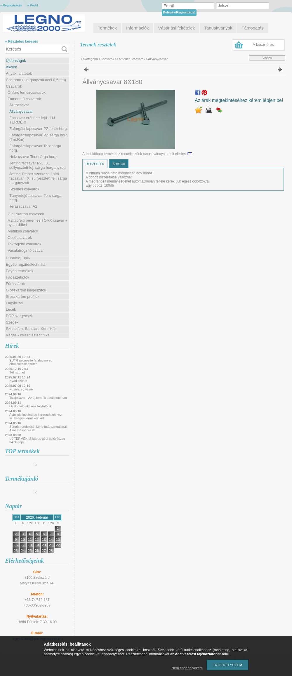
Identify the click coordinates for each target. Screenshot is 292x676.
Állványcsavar (21, 111)
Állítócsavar (19, 105)
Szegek (12, 322)
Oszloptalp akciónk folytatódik (30, 406)
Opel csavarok (20, 237)
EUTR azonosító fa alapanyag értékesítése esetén (30, 362)
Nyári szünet (18, 381)
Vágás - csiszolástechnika (28, 335)
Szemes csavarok (24, 189)
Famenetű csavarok (24, 99)
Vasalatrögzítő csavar (26, 250)
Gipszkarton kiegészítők (26, 290)
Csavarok (14, 86)
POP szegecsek (19, 316)
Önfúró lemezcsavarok (27, 92)
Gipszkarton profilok (22, 296)
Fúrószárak (15, 283)
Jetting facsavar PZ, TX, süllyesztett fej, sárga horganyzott (37, 165)
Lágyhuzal (14, 303)
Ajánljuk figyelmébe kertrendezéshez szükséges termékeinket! (35, 416)
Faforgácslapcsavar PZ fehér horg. (38, 128)
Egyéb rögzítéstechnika (25, 264)
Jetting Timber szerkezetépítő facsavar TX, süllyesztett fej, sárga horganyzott (38, 178)
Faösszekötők (17, 277)
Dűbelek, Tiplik (18, 258)
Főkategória (89, 59)
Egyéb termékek (19, 271)
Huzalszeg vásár (21, 389)
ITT (189, 154)
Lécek (11, 309)
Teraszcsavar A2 (23, 206)
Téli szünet (17, 372)
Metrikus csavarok (23, 231)
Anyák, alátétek (19, 73)
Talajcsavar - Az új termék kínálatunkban (38, 397)
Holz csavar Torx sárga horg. (33, 156)
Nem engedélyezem (187, 668)
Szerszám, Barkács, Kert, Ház (31, 328)
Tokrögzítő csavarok (24, 244)
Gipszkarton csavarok (26, 214)
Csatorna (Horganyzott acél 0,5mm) (36, 80)
